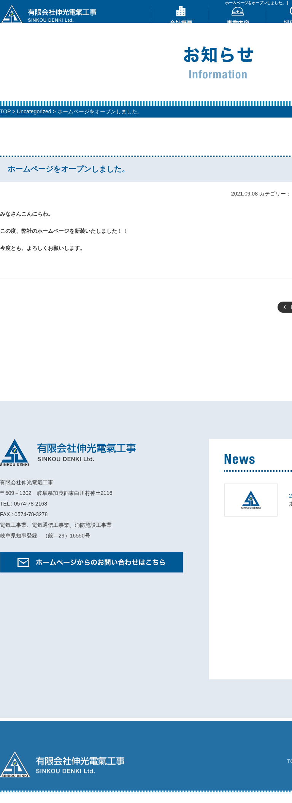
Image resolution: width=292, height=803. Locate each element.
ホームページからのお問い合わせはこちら (91, 571)
